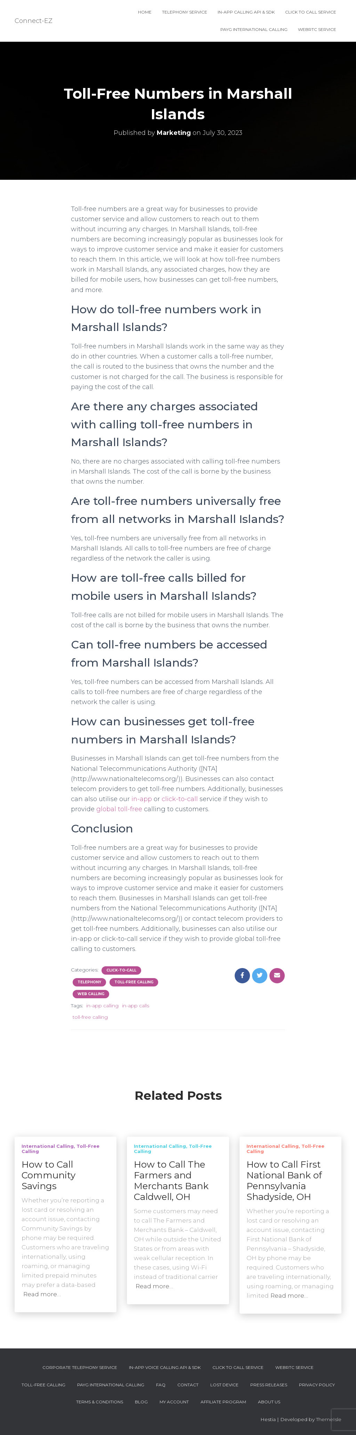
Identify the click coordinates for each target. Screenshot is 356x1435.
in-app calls (135, 1005)
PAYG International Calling (254, 29)
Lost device (224, 1384)
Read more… (42, 1294)
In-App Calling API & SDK (246, 12)
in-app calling (102, 1005)
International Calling (48, 1146)
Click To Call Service (310, 12)
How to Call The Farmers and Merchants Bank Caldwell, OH (171, 1180)
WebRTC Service (317, 29)
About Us (269, 1401)
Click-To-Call (121, 970)
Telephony (89, 982)
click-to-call (180, 799)
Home (145, 12)
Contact (188, 1384)
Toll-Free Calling (133, 982)
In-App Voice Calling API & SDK (165, 1367)
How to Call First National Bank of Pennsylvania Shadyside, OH (284, 1180)
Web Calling (91, 994)
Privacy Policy (317, 1384)
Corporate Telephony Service (79, 1367)
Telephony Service (184, 12)
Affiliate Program (223, 1401)
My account (174, 1401)
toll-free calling (90, 1017)
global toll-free (119, 809)
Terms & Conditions (99, 1401)
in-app (141, 799)
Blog (141, 1401)
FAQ (160, 1384)
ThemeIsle (328, 1419)
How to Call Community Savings (48, 1175)
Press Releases (268, 1384)
